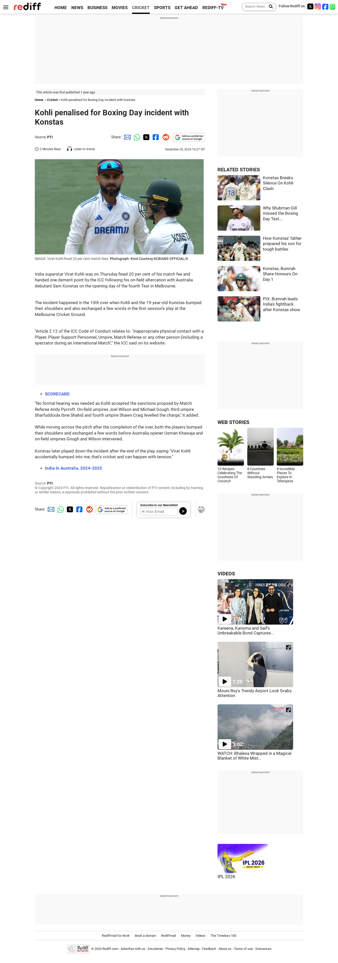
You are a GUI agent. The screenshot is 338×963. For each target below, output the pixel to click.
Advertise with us (133, 949)
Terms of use (243, 949)
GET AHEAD (186, 7)
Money (186, 936)
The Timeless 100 (223, 936)
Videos (200, 936)
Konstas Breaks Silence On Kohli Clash (278, 183)
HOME (60, 7)
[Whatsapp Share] (136, 137)
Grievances (263, 949)
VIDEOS (226, 574)
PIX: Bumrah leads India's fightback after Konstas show (281, 304)
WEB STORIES (233, 422)
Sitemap (194, 949)
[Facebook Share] (155, 137)
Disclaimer (155, 949)
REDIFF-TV (213, 7)
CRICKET (141, 7)
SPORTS (162, 7)
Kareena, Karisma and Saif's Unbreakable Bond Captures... (246, 630)
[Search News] (269, 7)
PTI (50, 137)
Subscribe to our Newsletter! (159, 505)
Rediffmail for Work (116, 936)
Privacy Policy (175, 949)
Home (39, 100)
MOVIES (120, 7)
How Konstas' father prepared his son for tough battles (282, 244)
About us (225, 949)
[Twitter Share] (145, 137)
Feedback (209, 949)
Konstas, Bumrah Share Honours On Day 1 (280, 274)
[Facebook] (325, 6)
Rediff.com (110, 949)
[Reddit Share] (165, 137)
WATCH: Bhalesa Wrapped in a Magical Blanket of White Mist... (254, 756)
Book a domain (145, 936)
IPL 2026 (226, 876)
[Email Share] (126, 137)
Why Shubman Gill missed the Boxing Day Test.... (280, 213)
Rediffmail (168, 936)
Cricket (52, 100)
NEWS (77, 7)
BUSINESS (97, 7)
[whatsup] (333, 6)
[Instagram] (318, 6)
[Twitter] (310, 6)
